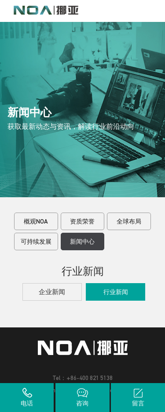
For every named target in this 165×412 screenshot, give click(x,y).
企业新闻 (52, 291)
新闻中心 (82, 241)
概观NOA (36, 221)
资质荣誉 (82, 221)
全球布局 (129, 221)
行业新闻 (115, 291)
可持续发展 (36, 241)
